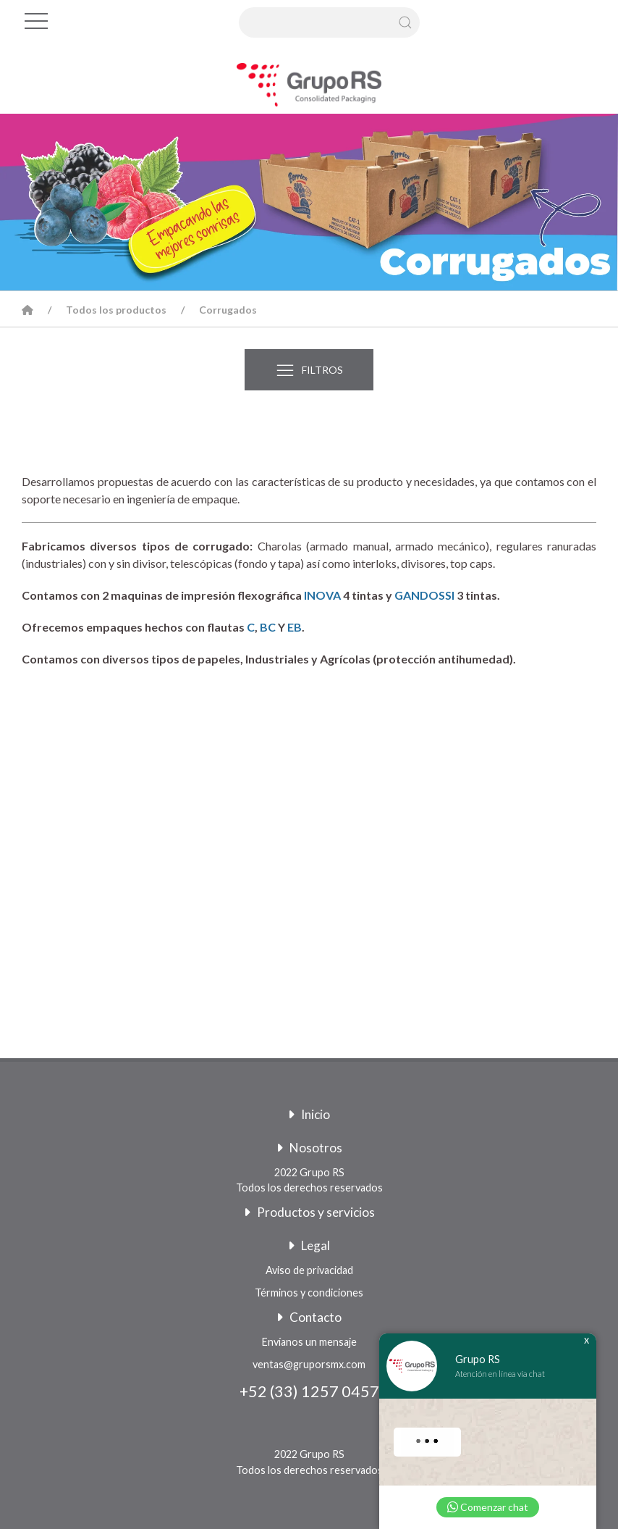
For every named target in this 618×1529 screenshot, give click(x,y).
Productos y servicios (309, 1212)
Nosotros (309, 1147)
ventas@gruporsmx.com (309, 1364)
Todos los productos (116, 309)
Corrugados (228, 309)
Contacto (309, 1317)
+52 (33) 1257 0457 (309, 1391)
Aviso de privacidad (309, 1270)
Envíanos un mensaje (309, 1342)
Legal (309, 1245)
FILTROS (309, 371)
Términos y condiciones (309, 1292)
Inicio (309, 1114)
